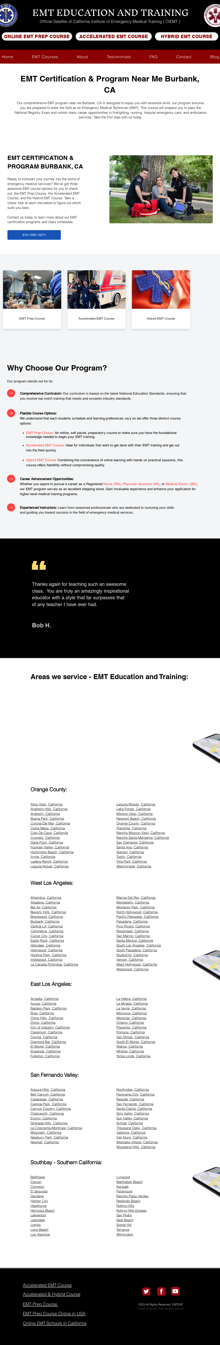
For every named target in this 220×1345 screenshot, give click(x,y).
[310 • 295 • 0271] (34, 235)
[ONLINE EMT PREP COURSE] (37, 36)
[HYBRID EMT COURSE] (186, 36)
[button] (44, 56)
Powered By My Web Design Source (160, 1308)
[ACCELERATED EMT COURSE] (114, 36)
